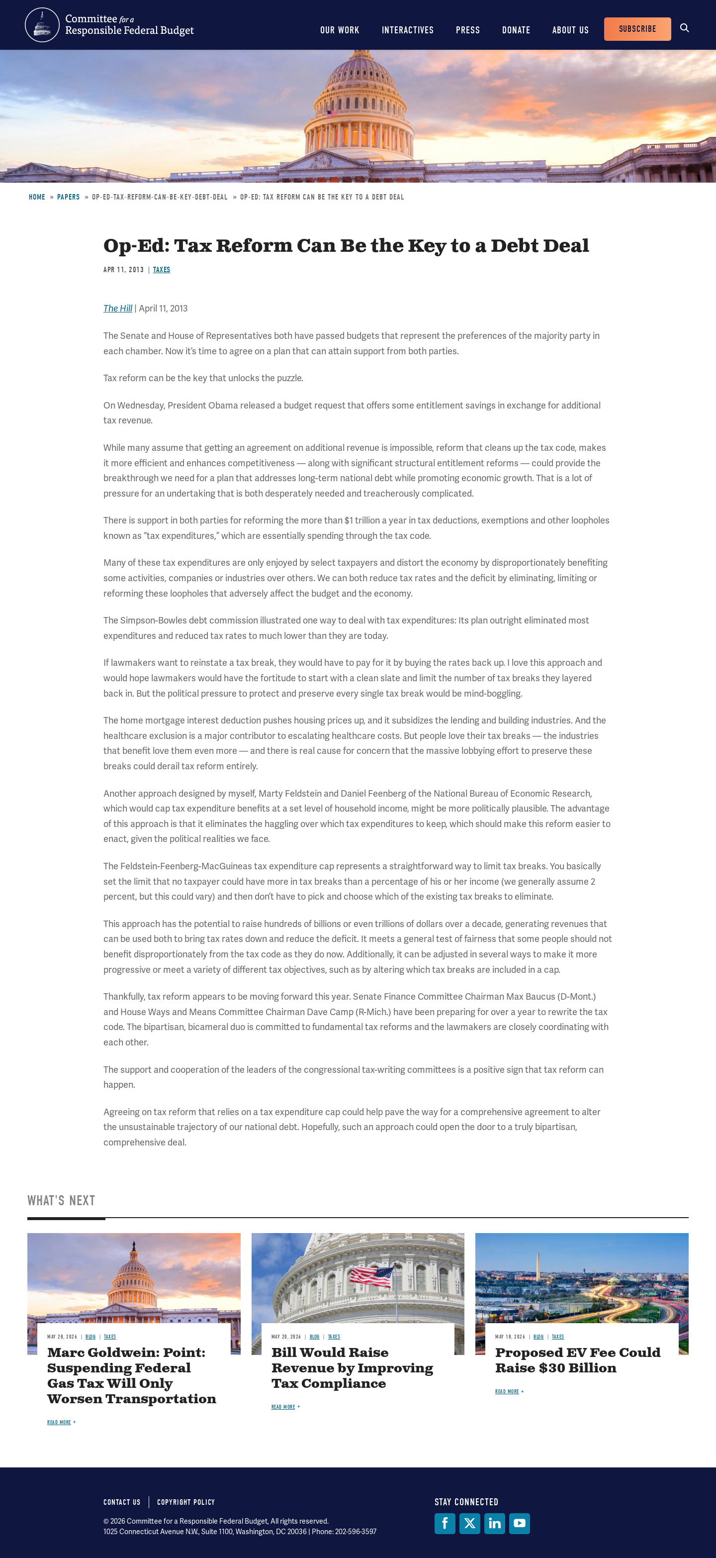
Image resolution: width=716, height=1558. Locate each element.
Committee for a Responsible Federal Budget (109, 24)
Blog (90, 1337)
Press (468, 30)
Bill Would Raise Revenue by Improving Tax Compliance (352, 1369)
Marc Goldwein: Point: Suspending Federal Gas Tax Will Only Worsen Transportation (131, 1376)
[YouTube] (519, 1523)
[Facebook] (445, 1523)
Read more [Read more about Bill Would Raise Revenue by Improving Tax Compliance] (283, 1407)
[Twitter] (469, 1523)
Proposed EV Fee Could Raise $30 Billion (578, 1361)
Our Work (340, 30)
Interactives (408, 30)
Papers (68, 197)
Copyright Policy (186, 1502)
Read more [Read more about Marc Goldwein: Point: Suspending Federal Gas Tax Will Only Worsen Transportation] (59, 1422)
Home (37, 197)
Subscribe (637, 29)
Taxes (162, 269)
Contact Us (122, 1502)
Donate (516, 30)
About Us (570, 30)
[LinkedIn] (494, 1523)
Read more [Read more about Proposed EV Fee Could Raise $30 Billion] (507, 1391)
